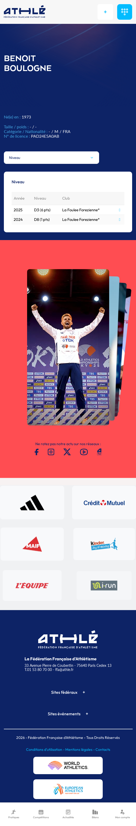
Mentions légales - (80, 749)
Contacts (102, 749)
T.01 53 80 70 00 (38, 669)
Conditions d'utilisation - (45, 749)
